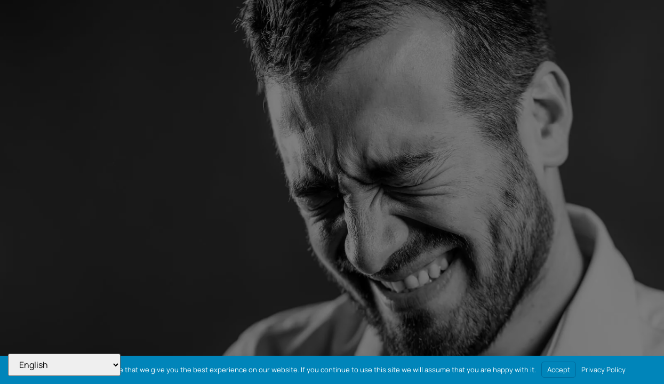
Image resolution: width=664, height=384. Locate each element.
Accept (558, 369)
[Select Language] (64, 365)
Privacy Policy (603, 369)
